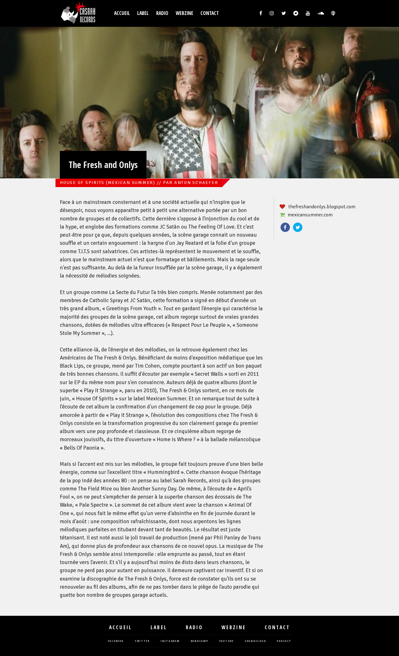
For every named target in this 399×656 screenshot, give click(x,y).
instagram (170, 641)
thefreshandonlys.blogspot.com (321, 207)
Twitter (297, 227)
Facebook (285, 227)
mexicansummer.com (310, 215)
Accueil (122, 13)
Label (143, 13)
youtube (226, 641)
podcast (284, 641)
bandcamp (199, 641)
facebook (116, 641)
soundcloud (255, 641)
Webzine (184, 13)
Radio (162, 13)
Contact (209, 13)
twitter (142, 641)
